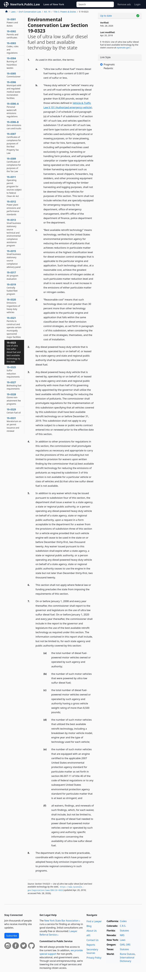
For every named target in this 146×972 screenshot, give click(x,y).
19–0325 (13, 372)
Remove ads (124, 4)
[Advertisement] (120, 95)
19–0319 (12, 289)
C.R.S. (123, 925)
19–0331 (14, 424)
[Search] (95, 4)
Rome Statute (127, 954)
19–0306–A (13, 110)
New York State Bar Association (61, 920)
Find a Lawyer (94, 921)
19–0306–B (14, 125)
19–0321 (14, 327)
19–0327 (14, 385)
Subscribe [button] (11, 935)
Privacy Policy (93, 957)
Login (137, 4)
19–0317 (12, 275)
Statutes (124, 930)
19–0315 (14, 258)
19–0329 (14, 411)
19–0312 (14, 208)
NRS (122, 935)
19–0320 (13, 306)
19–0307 (14, 143)
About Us (91, 930)
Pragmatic (109, 64)
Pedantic (108, 68)
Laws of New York (53, 4)
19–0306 (14, 90)
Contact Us (92, 940)
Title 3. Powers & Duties (64, 11)
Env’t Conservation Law (30, 11)
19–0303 (12, 48)
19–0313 (14, 232)
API (88, 935)
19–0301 (12, 22)
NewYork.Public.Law (25, 4)
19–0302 (12, 34)
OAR (122, 944)
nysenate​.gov (123, 47)
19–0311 (14, 186)
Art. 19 (47, 11)
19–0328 (14, 399)
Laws (13, 11)
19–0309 (14, 165)
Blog (88, 926)
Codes (123, 921)
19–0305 (14, 75)
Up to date (106, 15)
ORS (128, 944)
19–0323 (14, 352)
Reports (90, 944)
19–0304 (12, 63)
